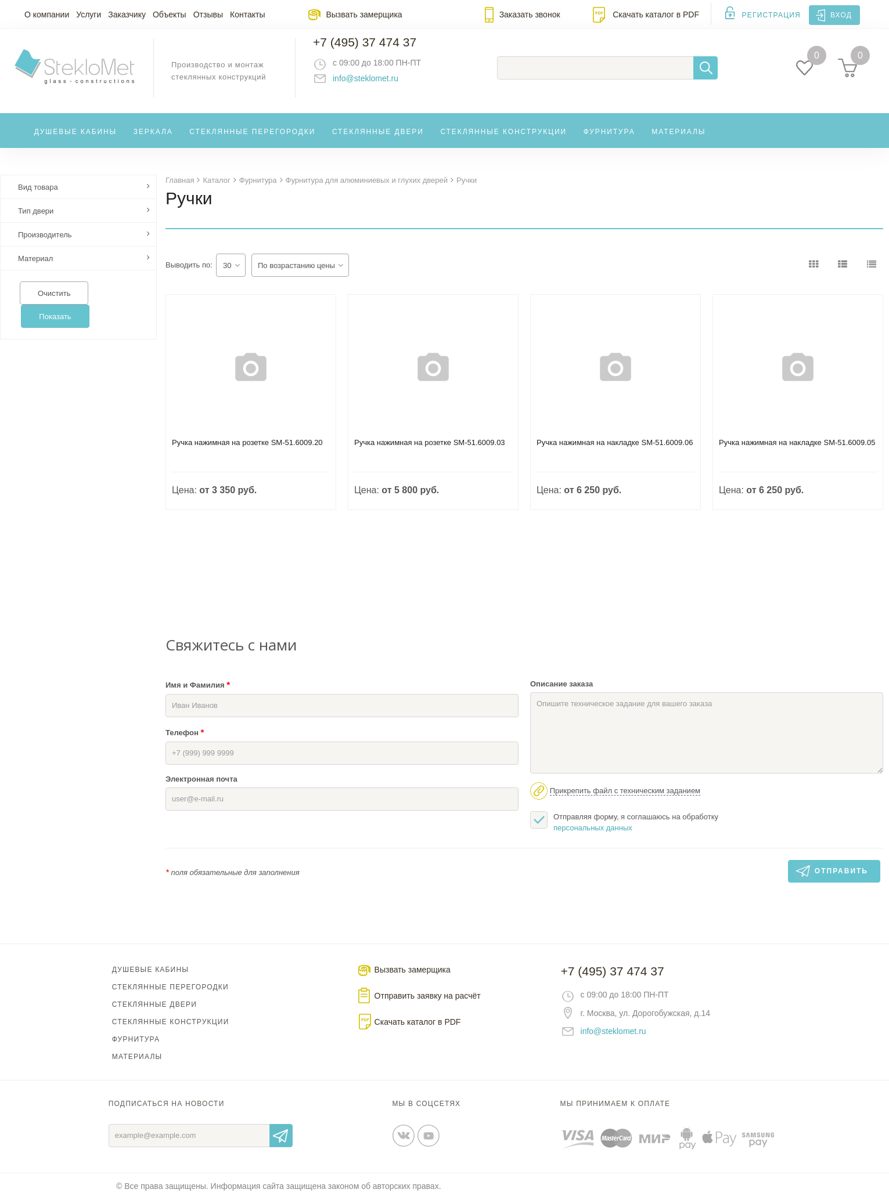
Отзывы (208, 14)
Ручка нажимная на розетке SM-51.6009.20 (247, 443)
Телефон (184, 733)
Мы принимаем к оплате (615, 1104)
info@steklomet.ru (377, 84)
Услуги (88, 14)
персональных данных (592, 828)
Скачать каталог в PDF (656, 14)
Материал (35, 259)
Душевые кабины (75, 142)
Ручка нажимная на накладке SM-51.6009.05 (797, 443)
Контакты (247, 14)
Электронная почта (201, 779)
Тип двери (35, 211)
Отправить (281, 1136)
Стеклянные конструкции (503, 142)
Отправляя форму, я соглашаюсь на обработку (624, 822)
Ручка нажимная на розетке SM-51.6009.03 (429, 443)
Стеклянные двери (378, 142)
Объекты (169, 14)
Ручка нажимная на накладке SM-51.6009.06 (615, 443)
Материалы (679, 142)
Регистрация (771, 15)
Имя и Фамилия (197, 685)
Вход (841, 15)
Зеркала (153, 142)
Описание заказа (561, 684)
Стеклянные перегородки (252, 142)
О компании (46, 14)
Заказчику (127, 14)
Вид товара (38, 187)
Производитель (45, 235)
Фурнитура (609, 142)
